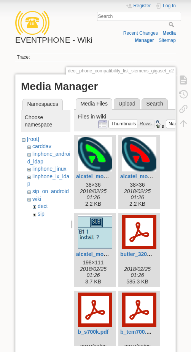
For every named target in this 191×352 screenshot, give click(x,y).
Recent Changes (140, 33)
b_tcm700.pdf (137, 332)
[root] (33, 139)
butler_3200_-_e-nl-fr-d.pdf (154, 254)
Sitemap (167, 40)
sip (41, 214)
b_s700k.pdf (93, 332)
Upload (127, 104)
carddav (41, 146)
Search (172, 24)
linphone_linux (49, 169)
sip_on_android (50, 191)
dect (43, 206)
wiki (36, 199)
